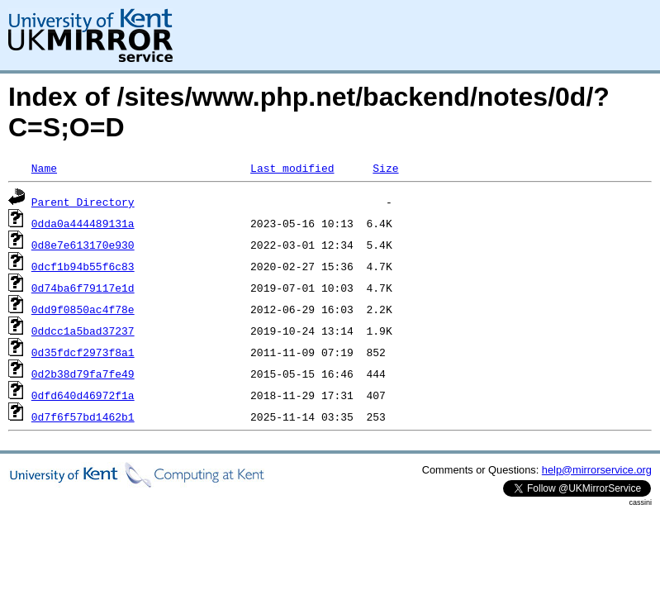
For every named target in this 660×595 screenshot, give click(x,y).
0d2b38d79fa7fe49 (83, 373)
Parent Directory (83, 201)
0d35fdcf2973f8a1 (83, 352)
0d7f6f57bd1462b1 (83, 416)
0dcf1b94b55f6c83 (83, 266)
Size (385, 167)
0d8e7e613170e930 (83, 244)
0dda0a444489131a (83, 223)
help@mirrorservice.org (597, 470)
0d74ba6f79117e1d (83, 287)
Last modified (292, 167)
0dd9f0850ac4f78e (83, 309)
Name (44, 167)
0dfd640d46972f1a (83, 395)
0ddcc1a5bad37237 (83, 330)
